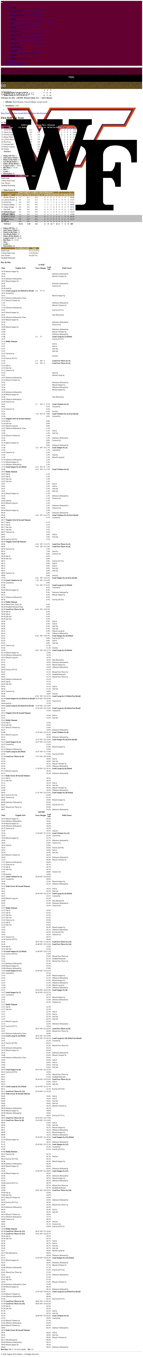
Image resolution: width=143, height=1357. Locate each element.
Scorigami (48, 21)
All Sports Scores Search (14, 65)
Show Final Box (6, 113)
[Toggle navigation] (2, 2)
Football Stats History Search (15, 63)
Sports (7, 5)
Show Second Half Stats (22, 113)
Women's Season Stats (31, 25)
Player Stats (31, 9)
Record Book (40, 9)
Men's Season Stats (16, 25)
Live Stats (13, 9)
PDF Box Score (13, 109)
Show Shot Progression (40, 113)
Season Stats (21, 9)
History (29, 29)
